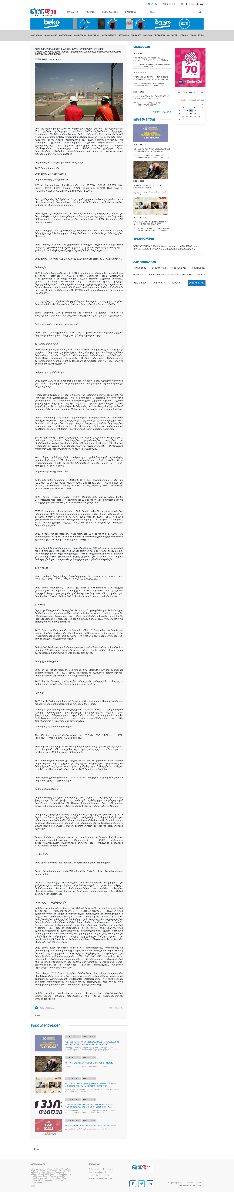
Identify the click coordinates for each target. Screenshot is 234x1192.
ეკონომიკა (80, 35)
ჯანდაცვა (136, 35)
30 (179, 119)
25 (187, 116)
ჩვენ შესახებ (110, 12)
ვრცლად (33, 1186)
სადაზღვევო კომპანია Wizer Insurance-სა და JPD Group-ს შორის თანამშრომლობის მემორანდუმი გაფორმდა (166, 247)
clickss (36, 1149)
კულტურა (123, 35)
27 (195, 116)
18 (187, 113)
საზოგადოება (108, 35)
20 (195, 113)
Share (37, 1015)
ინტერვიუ (172, 35)
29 (202, 116)
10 (183, 110)
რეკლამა (90, 12)
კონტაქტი (130, 12)
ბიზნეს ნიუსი (197, 35)
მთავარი (72, 12)
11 (187, 110)
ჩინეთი (184, 35)
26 (191, 116)
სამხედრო (93, 35)
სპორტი (147, 35)
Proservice (195, 1185)
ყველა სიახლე (162, 112)
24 (183, 116)
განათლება (65, 35)
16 (179, 113)
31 (183, 119)
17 (183, 113)
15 (202, 110)
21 (199, 113)
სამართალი (50, 35)
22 (202, 113)
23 (179, 116)
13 (195, 110)
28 (199, 116)
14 (199, 110)
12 (191, 110)
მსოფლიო (159, 35)
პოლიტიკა (36, 35)
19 (191, 113)
